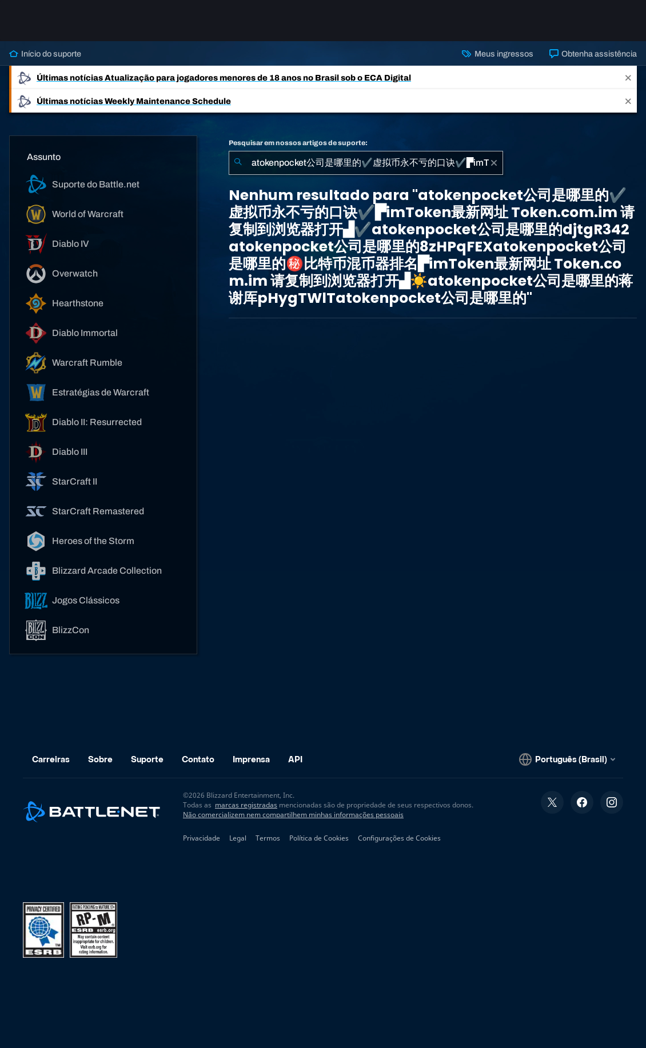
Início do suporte (45, 53)
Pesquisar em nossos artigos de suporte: (298, 143)
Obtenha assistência (593, 53)
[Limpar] (494, 163)
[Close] (628, 77)
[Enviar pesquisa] (238, 163)
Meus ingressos (497, 53)
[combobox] (366, 163)
